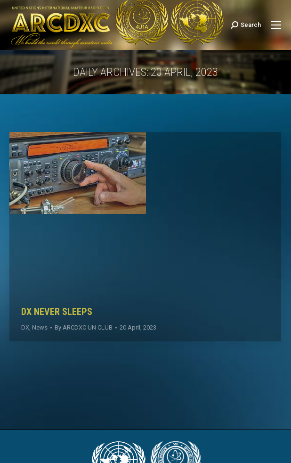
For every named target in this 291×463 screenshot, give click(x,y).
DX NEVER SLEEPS (56, 311)
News (40, 327)
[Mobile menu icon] (276, 25)
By (84, 327)
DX (25, 327)
